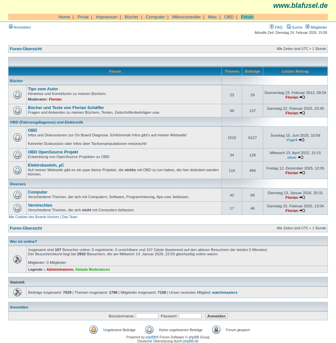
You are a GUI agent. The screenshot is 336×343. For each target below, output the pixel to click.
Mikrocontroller (186, 16)
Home (64, 16)
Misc (212, 16)
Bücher (131, 16)
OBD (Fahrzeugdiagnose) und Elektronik (46, 122)
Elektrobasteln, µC (46, 165)
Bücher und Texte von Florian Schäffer (66, 107)
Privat (83, 16)
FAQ (276, 27)
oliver (292, 157)
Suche (295, 27)
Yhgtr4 (291, 140)
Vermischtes (40, 205)
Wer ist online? (23, 241)
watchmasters (225, 292)
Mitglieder (316, 27)
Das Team (69, 217)
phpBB (151, 337)
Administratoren (60, 269)
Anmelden (20, 27)
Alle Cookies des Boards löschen (34, 217)
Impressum (106, 16)
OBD (229, 16)
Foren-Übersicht (26, 49)
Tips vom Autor (43, 89)
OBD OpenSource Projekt (53, 152)
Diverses (18, 184)
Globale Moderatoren (92, 269)
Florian (55, 99)
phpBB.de (191, 341)
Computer (155, 16)
